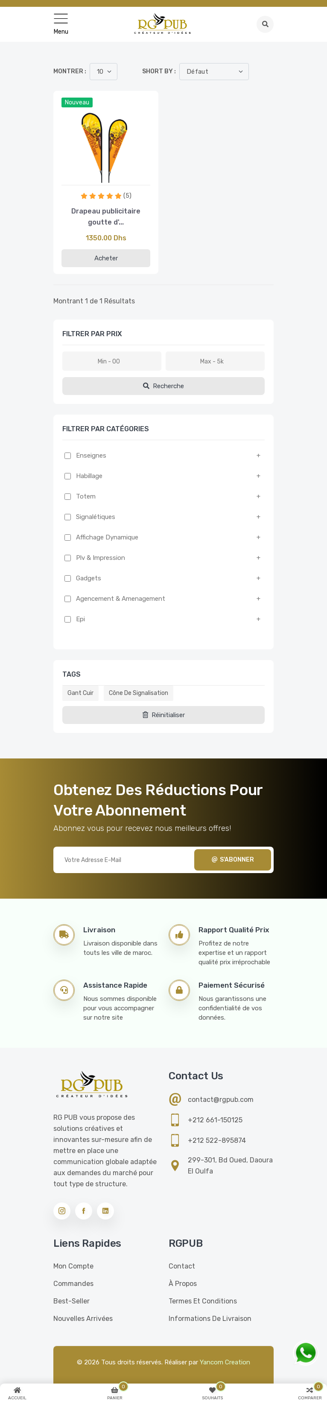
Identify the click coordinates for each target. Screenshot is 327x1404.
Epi (80, 619)
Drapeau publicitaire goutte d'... (105, 216)
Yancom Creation (225, 1362)
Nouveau (77, 102)
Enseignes (91, 455)
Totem (86, 496)
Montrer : (69, 71)
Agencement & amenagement (120, 599)
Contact (182, 1266)
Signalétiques (95, 517)
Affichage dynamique (107, 537)
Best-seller (71, 1301)
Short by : (159, 71)
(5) (127, 195)
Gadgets (88, 578)
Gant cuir (80, 693)
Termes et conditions (203, 1301)
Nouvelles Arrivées (83, 1319)
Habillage (89, 476)
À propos (183, 1284)
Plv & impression (100, 558)
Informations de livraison (210, 1319)
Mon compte (73, 1266)
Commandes (73, 1284)
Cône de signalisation (138, 693)
